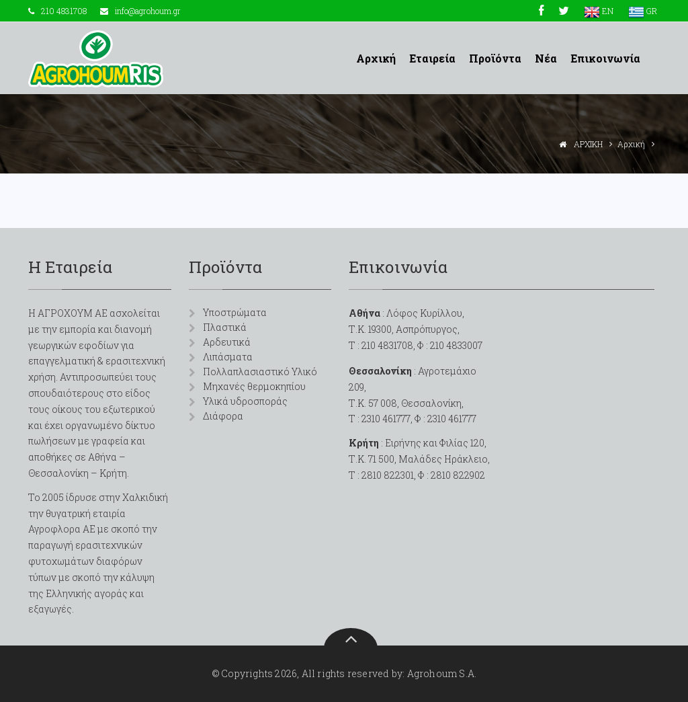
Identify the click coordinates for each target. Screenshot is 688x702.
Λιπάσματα (228, 356)
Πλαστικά (225, 327)
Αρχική (376, 58)
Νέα (546, 58)
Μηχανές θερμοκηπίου (254, 386)
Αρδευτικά (227, 342)
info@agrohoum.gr (148, 10)
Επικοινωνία (605, 58)
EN (598, 10)
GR (642, 10)
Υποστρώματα (235, 312)
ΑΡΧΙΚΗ (588, 144)
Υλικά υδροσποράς (245, 401)
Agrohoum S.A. (442, 673)
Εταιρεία (432, 58)
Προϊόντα (495, 58)
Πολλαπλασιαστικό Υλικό (260, 371)
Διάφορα (223, 416)
